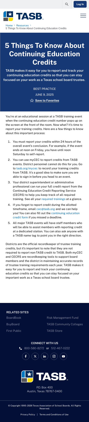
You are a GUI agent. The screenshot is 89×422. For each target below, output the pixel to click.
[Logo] (23, 16)
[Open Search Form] (66, 4)
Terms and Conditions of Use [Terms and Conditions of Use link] (54, 414)
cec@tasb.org (45, 209)
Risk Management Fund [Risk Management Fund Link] (62, 317)
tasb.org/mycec (27, 168)
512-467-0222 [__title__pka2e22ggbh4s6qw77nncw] (60, 348)
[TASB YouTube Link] (63, 356)
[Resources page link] (23, 25)
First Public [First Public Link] (13, 331)
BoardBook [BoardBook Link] (13, 317)
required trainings (53, 199)
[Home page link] (10, 25)
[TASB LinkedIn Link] (44, 356)
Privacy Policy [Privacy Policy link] (27, 414)
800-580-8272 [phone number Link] (34, 348)
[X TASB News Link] (35, 356)
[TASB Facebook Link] (25, 356)
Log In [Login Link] (80, 4)
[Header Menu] (83, 15)
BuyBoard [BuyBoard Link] (12, 324)
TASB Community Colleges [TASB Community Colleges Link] (65, 324)
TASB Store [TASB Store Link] (54, 331)
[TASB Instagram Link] (54, 356)
